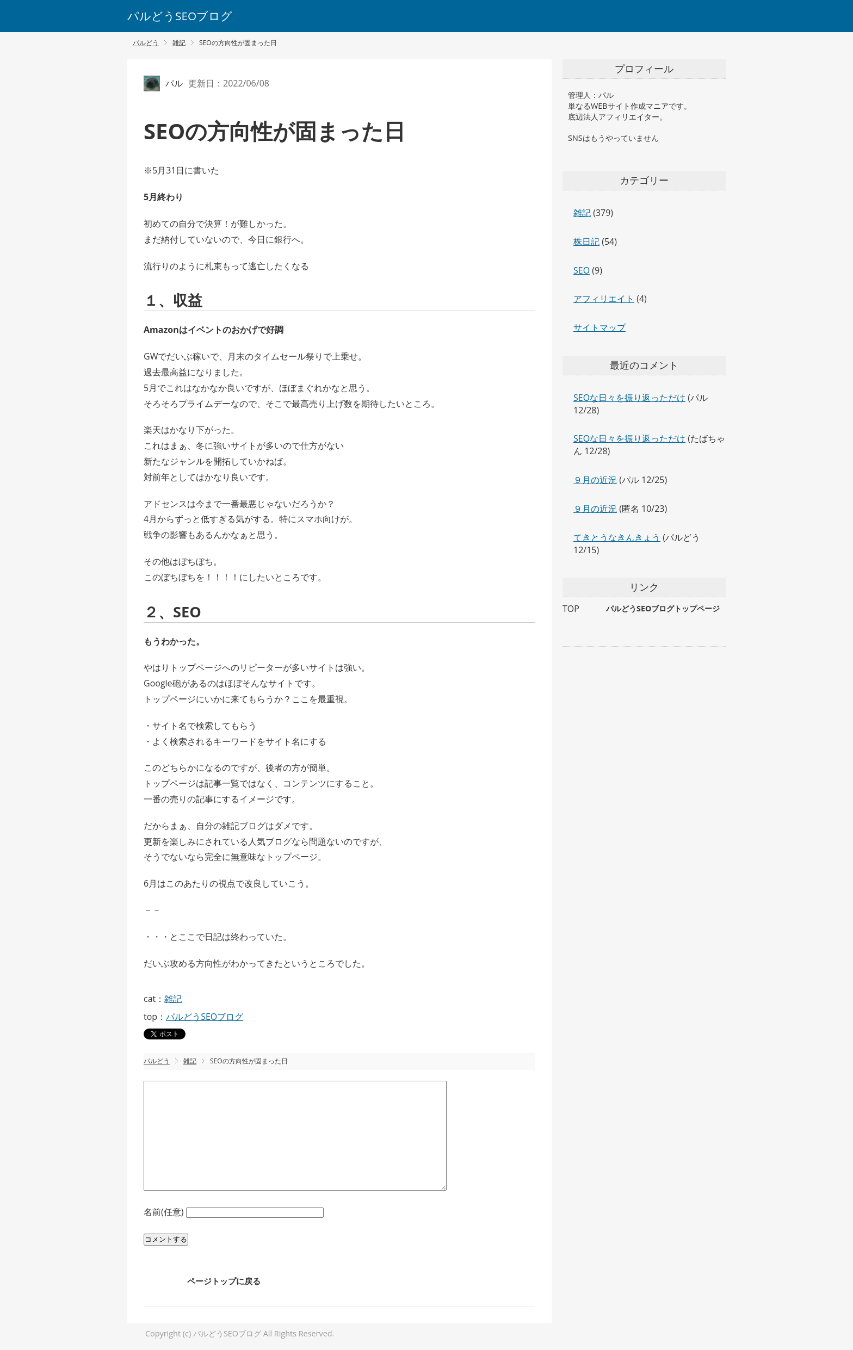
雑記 (173, 999)
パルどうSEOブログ (179, 15)
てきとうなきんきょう (616, 537)
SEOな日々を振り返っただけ (629, 398)
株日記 (586, 241)
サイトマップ (599, 327)
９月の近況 (595, 480)
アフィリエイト (603, 299)
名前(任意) (165, 1212)
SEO (581, 270)
